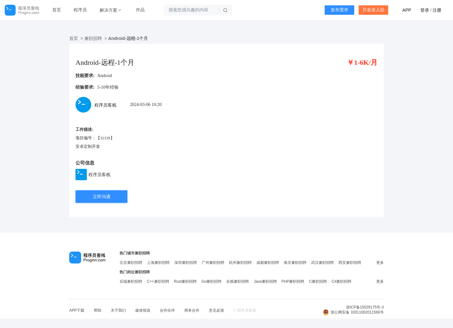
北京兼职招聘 (131, 262)
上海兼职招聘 (158, 262)
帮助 (97, 310)
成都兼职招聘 (267, 262)
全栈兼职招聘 (237, 281)
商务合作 (191, 310)
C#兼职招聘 (341, 281)
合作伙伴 (167, 310)
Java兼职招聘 (265, 281)
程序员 (80, 10)
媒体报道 (142, 310)
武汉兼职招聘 (322, 262)
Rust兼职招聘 (185, 281)
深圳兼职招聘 (185, 262)
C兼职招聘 (318, 281)
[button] (111, 10)
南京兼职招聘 (295, 262)
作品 (140, 10)
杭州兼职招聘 (240, 262)
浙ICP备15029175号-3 (365, 307)
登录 (424, 10)
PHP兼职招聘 (293, 281)
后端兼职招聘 (131, 281)
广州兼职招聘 (213, 262)
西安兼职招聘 (349, 262)
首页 (56, 10)
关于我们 (118, 310)
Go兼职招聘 (211, 281)
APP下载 (76, 310)
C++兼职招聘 (158, 281)
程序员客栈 (99, 174)
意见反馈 (216, 310)
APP (406, 10)
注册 (437, 10)
